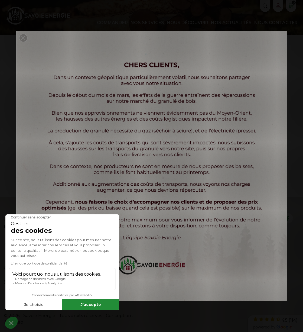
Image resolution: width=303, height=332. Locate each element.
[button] (23, 38)
